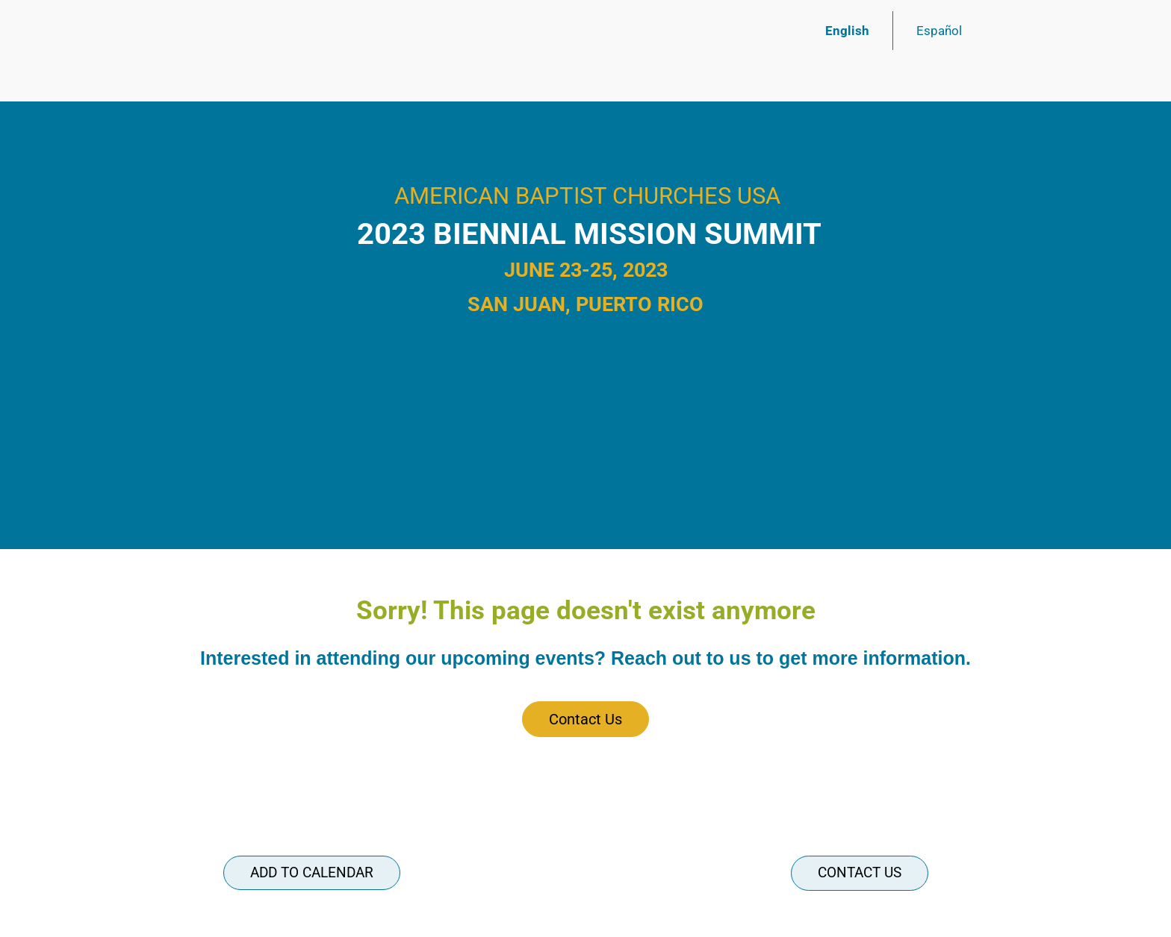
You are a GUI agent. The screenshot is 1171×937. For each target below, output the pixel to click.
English (847, 30)
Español (939, 30)
